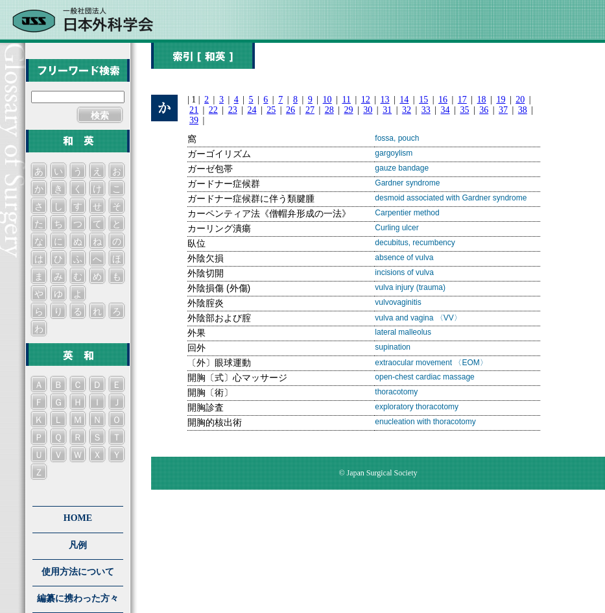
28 (329, 110)
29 (348, 110)
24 (251, 110)
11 (346, 99)
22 (213, 110)
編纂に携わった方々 (78, 598)
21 (193, 110)
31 (387, 110)
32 (406, 110)
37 (503, 110)
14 (404, 99)
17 (462, 99)
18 (481, 99)
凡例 (78, 545)
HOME (78, 518)
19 (500, 99)
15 (423, 99)
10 (327, 99)
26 (290, 110)
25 (271, 110)
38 (522, 110)
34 (445, 110)
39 (193, 120)
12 (365, 99)
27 (309, 110)
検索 (100, 116)
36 (483, 110)
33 (426, 110)
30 (367, 110)
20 (520, 99)
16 (442, 99)
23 (232, 110)
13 (385, 99)
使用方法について (78, 572)
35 (464, 110)
